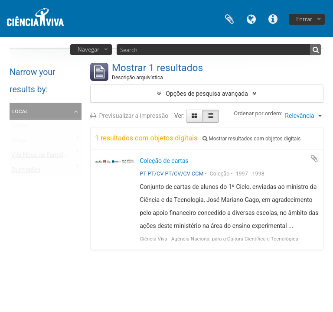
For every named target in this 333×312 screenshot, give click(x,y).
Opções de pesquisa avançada (207, 93)
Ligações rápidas (273, 18)
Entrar (304, 19)
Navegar (88, 49)
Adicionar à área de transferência (314, 158)
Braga (19, 142)
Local (20, 110)
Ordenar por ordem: (258, 113)
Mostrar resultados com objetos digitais (251, 139)
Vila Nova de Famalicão (43, 156)
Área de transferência (229, 18)
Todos (19, 127)
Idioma (251, 18)
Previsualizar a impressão (129, 115)
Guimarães (25, 171)
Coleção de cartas (164, 160)
